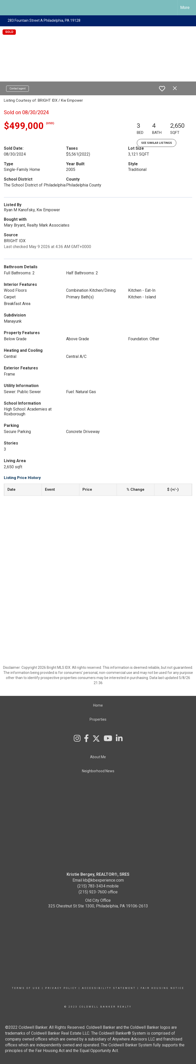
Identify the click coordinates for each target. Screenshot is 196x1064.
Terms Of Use (26, 988)
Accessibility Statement (109, 988)
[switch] (162, 89)
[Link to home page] (6, 7)
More (185, 7)
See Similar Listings (156, 143)
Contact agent (17, 88)
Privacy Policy (61, 988)
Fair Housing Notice (162, 988)
